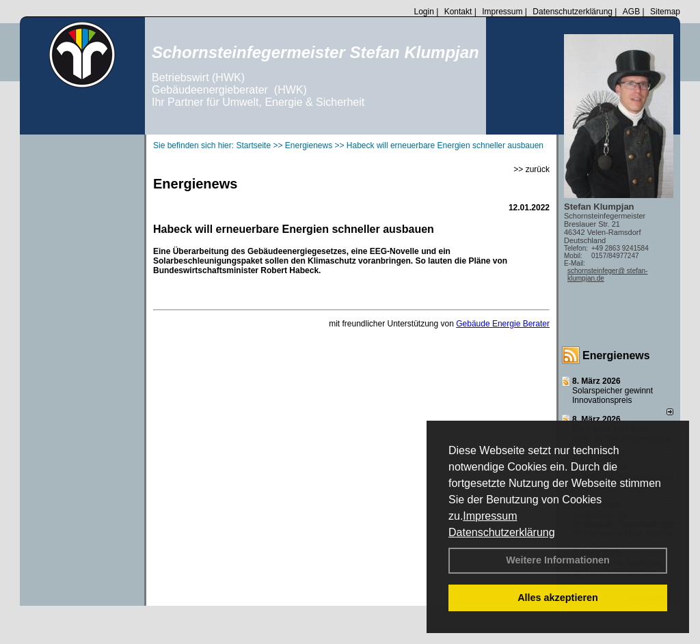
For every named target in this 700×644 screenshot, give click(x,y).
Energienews (616, 355)
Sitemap (665, 11)
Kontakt (458, 11)
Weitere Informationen (558, 560)
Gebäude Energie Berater (503, 323)
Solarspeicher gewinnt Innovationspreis (612, 395)
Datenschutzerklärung (501, 532)
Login (423, 11)
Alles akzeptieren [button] (557, 597)
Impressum (490, 516)
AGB (631, 11)
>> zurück (531, 169)
